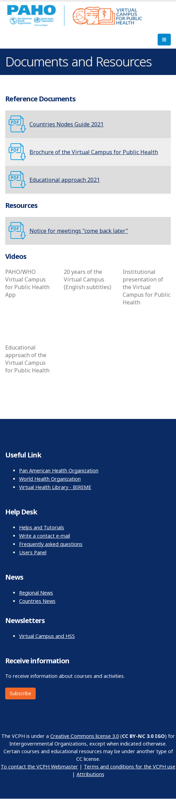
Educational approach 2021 (64, 180)
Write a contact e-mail (44, 535)
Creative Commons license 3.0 (84, 736)
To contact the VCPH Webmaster (39, 766)
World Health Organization (50, 479)
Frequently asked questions (50, 544)
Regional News (36, 592)
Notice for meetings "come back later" (78, 231)
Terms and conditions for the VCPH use (129, 766)
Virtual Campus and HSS (47, 636)
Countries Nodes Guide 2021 (66, 124)
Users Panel (32, 552)
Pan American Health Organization (58, 470)
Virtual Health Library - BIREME (55, 487)
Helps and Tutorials (41, 527)
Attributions (90, 774)
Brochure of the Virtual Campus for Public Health (93, 152)
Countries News (37, 601)
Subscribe (20, 693)
